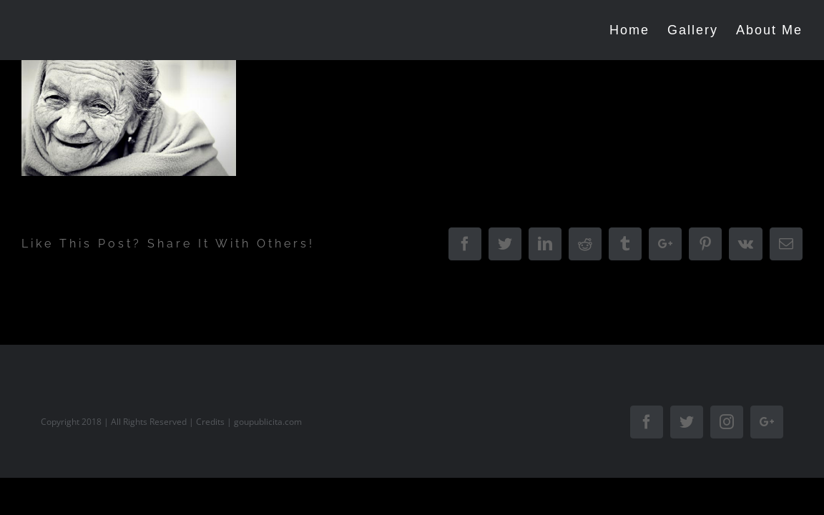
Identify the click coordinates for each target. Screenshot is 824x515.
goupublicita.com (268, 422)
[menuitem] (622, 30)
